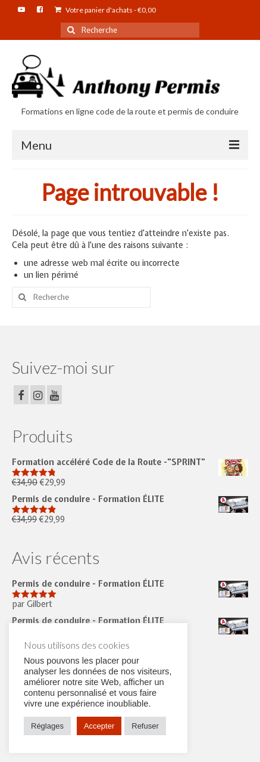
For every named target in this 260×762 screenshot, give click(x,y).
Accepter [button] (99, 725)
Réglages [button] (47, 725)
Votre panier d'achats (105, 9)
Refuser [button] (145, 725)
